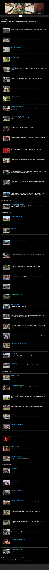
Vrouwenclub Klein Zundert (16, 126)
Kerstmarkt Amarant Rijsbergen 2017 (18, 539)
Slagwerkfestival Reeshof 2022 (17, 424)
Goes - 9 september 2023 (15, 284)
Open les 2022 (13, 414)
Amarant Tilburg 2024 (15, 192)
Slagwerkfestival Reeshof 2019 (17, 490)
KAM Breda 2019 (14, 468)
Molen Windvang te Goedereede (17, 47)
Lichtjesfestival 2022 (15, 446)
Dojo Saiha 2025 (14, 37)
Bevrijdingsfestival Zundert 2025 (17, 106)
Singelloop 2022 (14, 353)
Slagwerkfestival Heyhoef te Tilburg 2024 (19, 240)
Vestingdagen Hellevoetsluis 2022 (17, 385)
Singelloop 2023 (14, 265)
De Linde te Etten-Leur (15, 57)
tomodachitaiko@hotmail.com (8, 559)
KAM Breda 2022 (14, 363)
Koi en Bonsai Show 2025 (15, 96)
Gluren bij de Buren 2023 (15, 304)
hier (2, 200)
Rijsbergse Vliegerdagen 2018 (16, 510)
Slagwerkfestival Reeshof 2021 (17, 456)
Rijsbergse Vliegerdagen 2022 (16, 395)
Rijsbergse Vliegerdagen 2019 (16, 480)
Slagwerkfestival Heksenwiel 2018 (17, 500)
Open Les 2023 (13, 314)
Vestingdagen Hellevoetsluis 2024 (17, 204)
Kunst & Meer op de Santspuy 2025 (17, 116)
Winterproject (14, 148)
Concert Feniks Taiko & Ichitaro (17, 436)
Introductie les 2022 (15, 375)
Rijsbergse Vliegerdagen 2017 (16, 549)
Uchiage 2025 (13, 67)
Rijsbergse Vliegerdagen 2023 (16, 294)
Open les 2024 (13, 228)
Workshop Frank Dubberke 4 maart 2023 (18, 343)
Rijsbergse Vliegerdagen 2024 (16, 216)
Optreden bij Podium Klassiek (16, 170)
